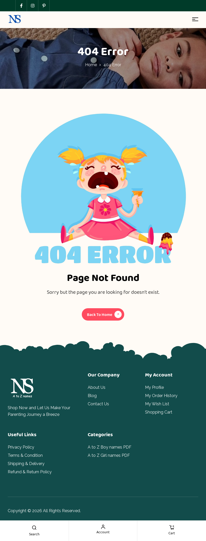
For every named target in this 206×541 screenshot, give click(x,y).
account (103, 532)
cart (171, 533)
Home (91, 64)
